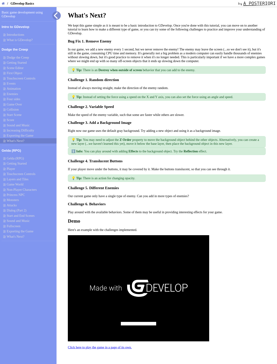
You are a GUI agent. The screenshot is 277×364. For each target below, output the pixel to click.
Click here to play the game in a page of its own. (100, 347)
